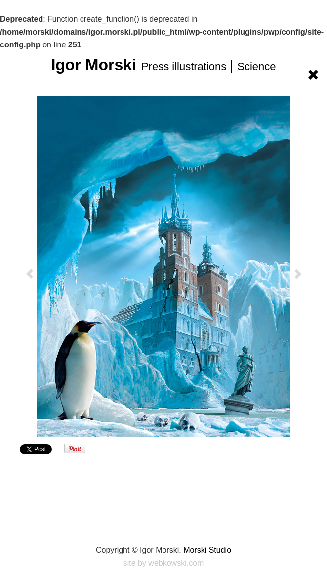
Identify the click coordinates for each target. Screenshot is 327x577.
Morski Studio (207, 550)
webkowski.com (176, 563)
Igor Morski (163, 65)
